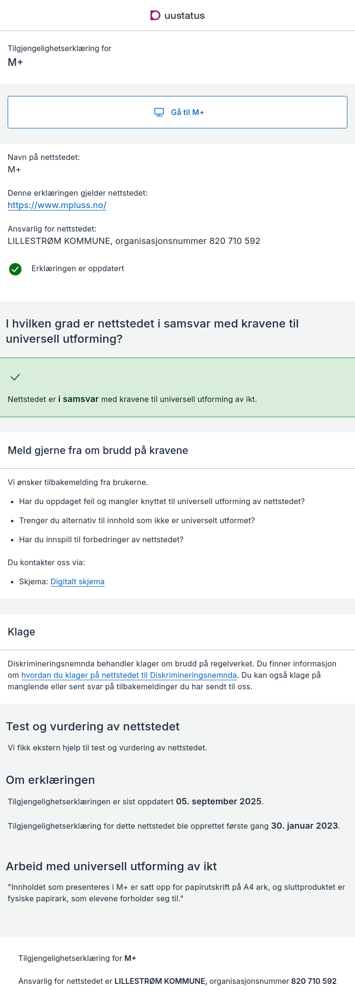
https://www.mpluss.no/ (57, 205)
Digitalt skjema (78, 581)
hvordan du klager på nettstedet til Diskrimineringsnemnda (129, 675)
